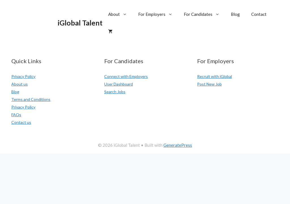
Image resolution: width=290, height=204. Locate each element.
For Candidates (204, 14)
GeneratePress (177, 145)
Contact (258, 14)
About (120, 14)
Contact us (21, 122)
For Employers (158, 14)
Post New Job (209, 84)
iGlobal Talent (80, 22)
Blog (235, 14)
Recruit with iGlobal (214, 76)
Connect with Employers (126, 76)
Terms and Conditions (30, 99)
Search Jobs (114, 91)
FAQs (16, 114)
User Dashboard (118, 84)
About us (19, 84)
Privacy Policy (23, 76)
